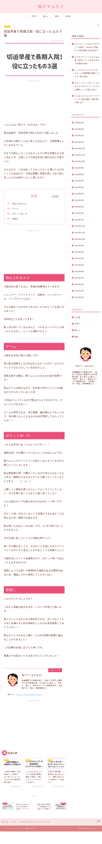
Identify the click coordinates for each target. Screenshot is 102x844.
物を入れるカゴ (20, 204)
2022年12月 (80, 148)
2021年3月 (79, 284)
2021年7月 (79, 258)
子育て (34, 16)
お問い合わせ (29, 826)
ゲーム (16, 209)
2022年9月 (79, 168)
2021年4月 (79, 278)
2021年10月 (80, 239)
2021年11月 (80, 233)
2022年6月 (79, 187)
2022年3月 (79, 207)
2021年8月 (79, 252)
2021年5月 (79, 271)
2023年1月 (79, 142)
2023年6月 (79, 123)
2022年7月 (79, 181)
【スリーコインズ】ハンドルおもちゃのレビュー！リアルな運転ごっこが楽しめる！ (87, 86)
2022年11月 (80, 155)
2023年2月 (79, 136)
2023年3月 (79, 129)
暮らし (46, 16)
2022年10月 (80, 161)
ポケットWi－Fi (20, 214)
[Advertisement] (34, 101)
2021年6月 (79, 265)
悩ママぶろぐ (51, 6)
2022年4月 (79, 200)
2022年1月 (79, 220)
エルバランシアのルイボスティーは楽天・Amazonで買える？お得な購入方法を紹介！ (87, 47)
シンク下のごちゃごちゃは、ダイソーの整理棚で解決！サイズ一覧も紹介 (87, 73)
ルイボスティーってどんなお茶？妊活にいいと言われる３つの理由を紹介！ (87, 60)
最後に (16, 219)
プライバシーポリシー (13, 826)
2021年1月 (79, 297)
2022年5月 (79, 194)
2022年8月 (79, 174)
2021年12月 (80, 226)
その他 (67, 16)
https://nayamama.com (29, 694)
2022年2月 (79, 213)
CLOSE (55, 196)
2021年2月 (79, 291)
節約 (57, 16)
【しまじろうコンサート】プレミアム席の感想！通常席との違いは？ (87, 99)
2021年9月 (79, 246)
